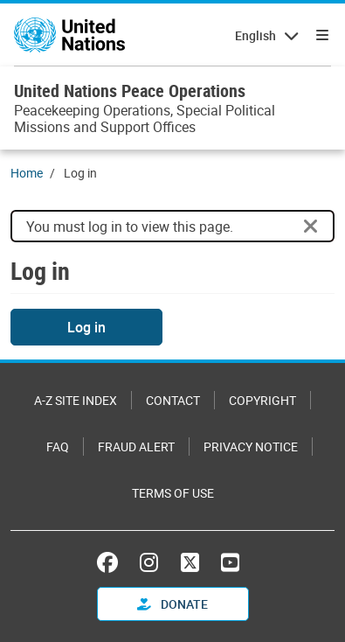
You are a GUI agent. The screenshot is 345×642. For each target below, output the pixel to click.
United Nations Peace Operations (129, 90)
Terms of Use (173, 493)
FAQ (57, 446)
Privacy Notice (251, 446)
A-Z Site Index (75, 400)
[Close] (311, 226)
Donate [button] (172, 604)
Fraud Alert (136, 446)
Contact (173, 400)
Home (26, 172)
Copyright (262, 400)
